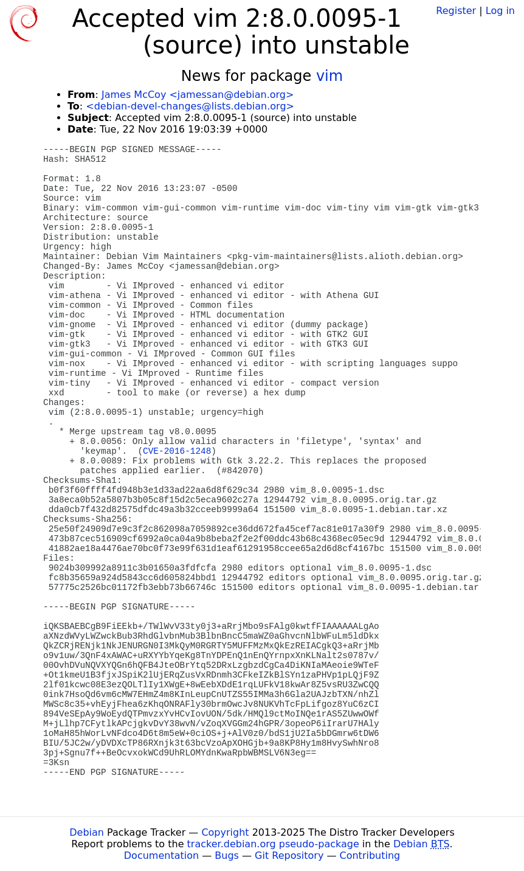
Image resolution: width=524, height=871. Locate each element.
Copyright (225, 832)
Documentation (161, 855)
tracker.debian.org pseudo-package (273, 844)
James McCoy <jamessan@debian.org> (198, 94)
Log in (500, 10)
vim (329, 76)
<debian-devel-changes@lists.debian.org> (190, 106)
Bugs (227, 855)
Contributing (370, 855)
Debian (86, 832)
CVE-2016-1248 (177, 451)
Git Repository (289, 855)
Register (456, 10)
